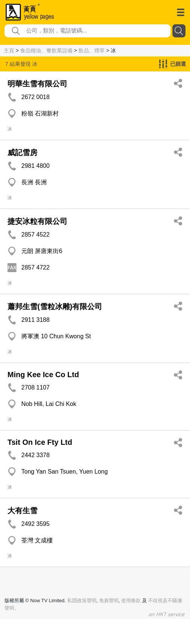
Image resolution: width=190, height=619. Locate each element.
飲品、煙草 (92, 50)
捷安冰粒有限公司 (37, 221)
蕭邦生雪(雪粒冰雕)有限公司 (54, 306)
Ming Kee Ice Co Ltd (43, 374)
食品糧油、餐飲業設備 (46, 50)
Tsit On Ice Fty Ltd (39, 442)
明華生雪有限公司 (37, 84)
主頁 (9, 50)
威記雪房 (22, 152)
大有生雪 (22, 510)
